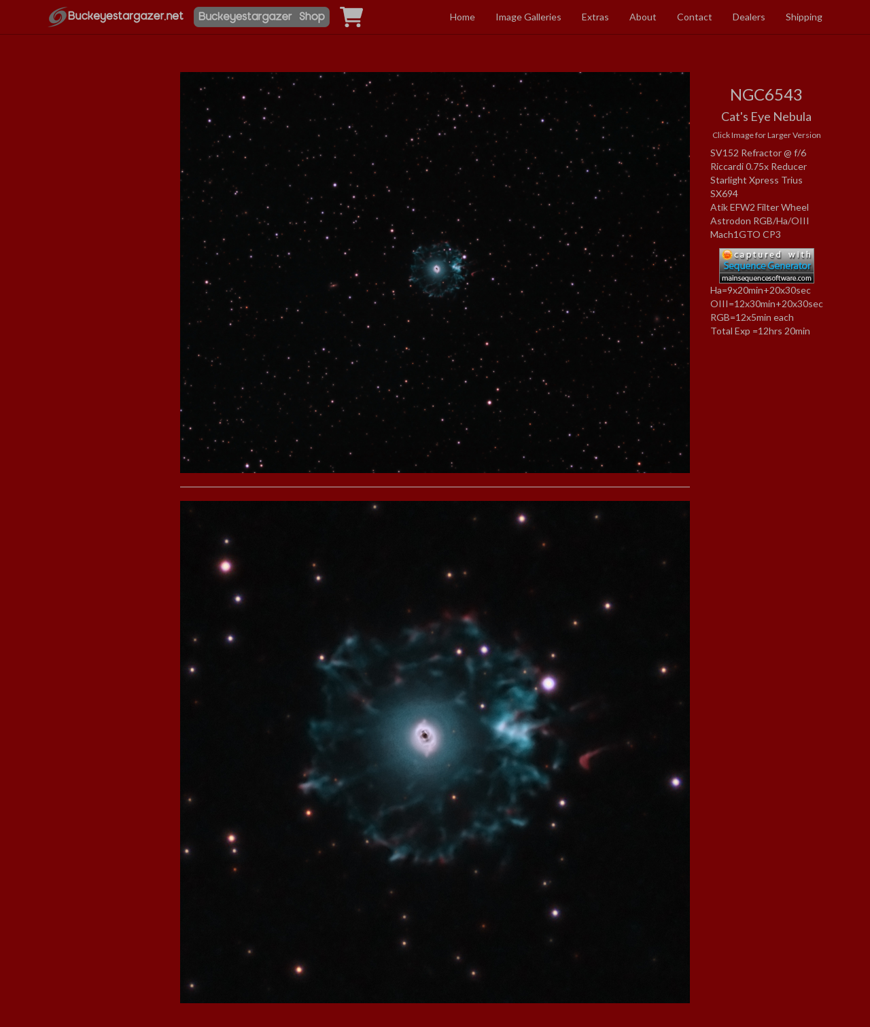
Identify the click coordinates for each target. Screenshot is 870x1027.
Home (462, 16)
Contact (694, 16)
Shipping (804, 16)
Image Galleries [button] (528, 16)
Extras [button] (595, 16)
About (643, 16)
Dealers (749, 16)
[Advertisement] (103, 199)
